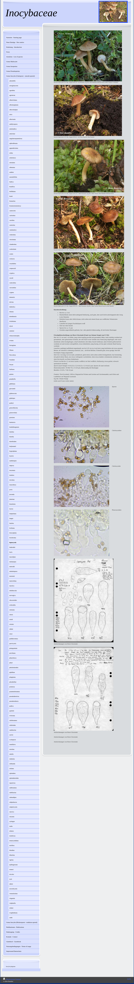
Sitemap (18, 979)
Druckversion (9, 979)
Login (129, 978)
